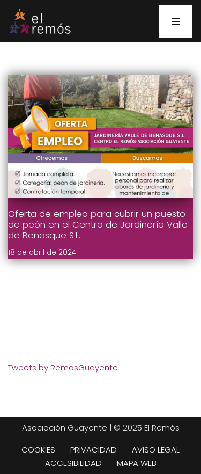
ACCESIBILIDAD (73, 463)
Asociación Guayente (64, 427)
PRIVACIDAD (93, 449)
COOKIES (38, 449)
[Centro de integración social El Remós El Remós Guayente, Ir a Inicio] (39, 21)
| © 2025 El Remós (143, 427)
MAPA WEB (137, 463)
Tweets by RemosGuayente (63, 367)
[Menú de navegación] (175, 21)
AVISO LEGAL (156, 449)
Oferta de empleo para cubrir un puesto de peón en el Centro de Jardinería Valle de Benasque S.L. (98, 225)
